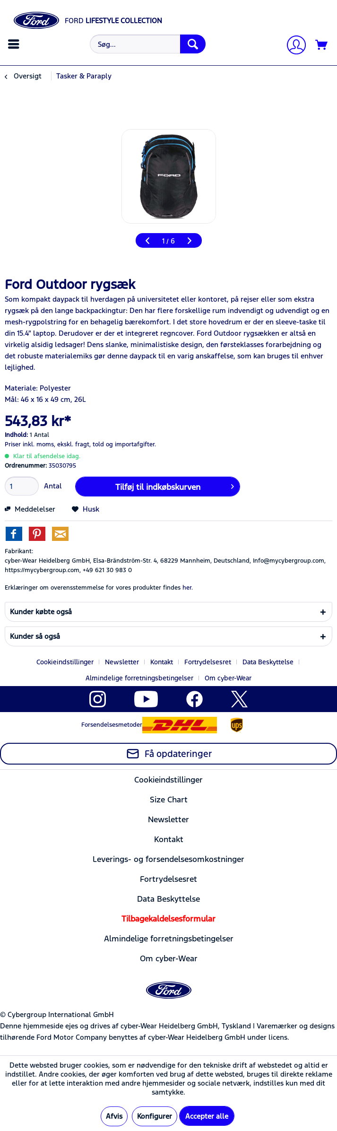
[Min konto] (292, 46)
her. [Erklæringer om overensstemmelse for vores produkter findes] (187, 588)
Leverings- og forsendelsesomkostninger (168, 859)
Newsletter (122, 662)
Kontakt (161, 662)
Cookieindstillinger (65, 662)
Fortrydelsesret (207, 662)
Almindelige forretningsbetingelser (139, 678)
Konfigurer (154, 1116)
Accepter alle (206, 1116)
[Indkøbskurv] (321, 45)
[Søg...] (148, 44)
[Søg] (193, 44)
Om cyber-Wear (228, 678)
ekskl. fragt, (74, 444)
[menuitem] (15, 44)
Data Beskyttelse (268, 662)
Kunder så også (35, 636)
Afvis (114, 1116)
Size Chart (169, 799)
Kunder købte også (41, 611)
